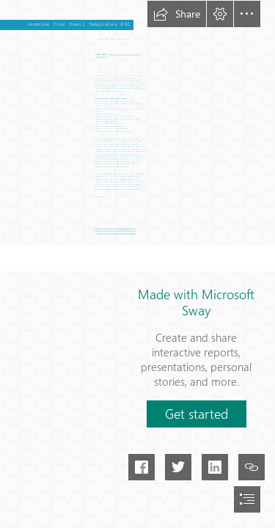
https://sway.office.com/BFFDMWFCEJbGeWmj (115, 233)
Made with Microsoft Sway (196, 302)
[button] (176, 14)
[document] (137, 264)
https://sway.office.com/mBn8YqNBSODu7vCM (115, 231)
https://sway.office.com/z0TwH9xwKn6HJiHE (115, 228)
